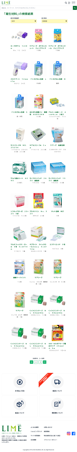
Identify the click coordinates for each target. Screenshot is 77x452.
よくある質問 (34, 427)
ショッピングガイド (36, 431)
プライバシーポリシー (50, 440)
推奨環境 (46, 431)
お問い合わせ (48, 427)
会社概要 (33, 440)
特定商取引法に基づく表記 (52, 436)
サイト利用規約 (35, 436)
